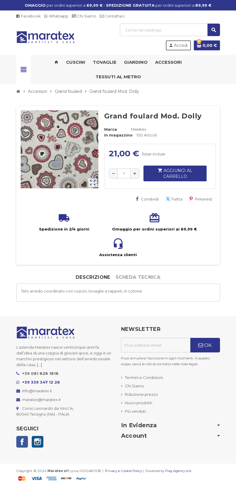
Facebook (28, 16)
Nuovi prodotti (138, 402)
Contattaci (112, 16)
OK (205, 345)
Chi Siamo (84, 16)
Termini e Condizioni (144, 377)
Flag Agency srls (178, 471)
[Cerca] (170, 30)
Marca (110, 129)
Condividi (147, 198)
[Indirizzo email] (155, 345)
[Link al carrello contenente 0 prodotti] (207, 45)
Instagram (37, 442)
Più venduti (135, 411)
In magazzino (118, 135)
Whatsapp (56, 16)
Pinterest (200, 198)
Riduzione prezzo (141, 394)
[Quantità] (124, 173)
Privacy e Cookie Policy (123, 471)
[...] (39, 364)
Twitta (174, 198)
